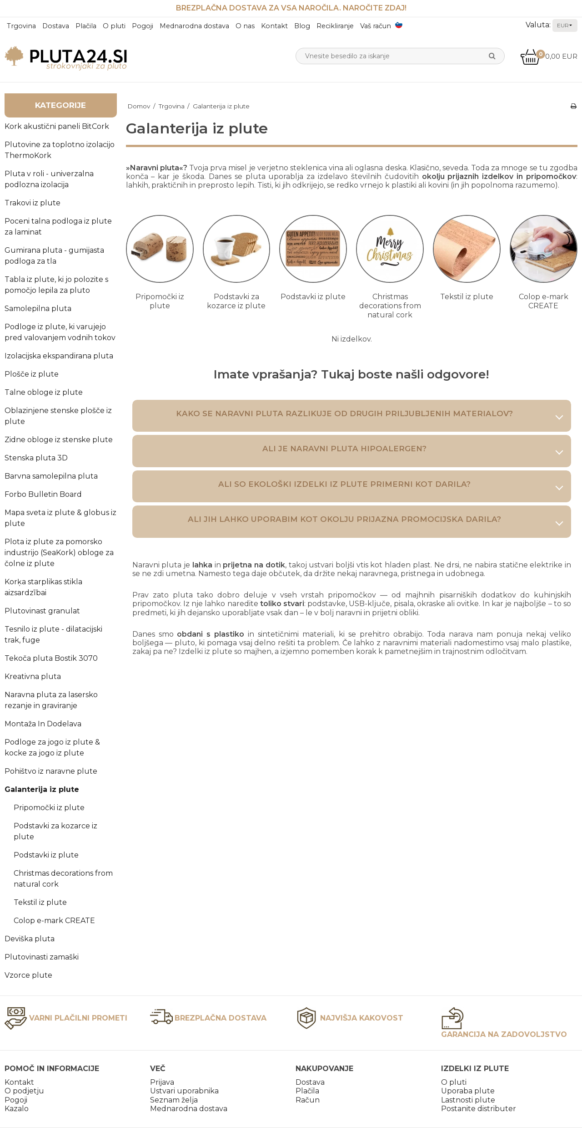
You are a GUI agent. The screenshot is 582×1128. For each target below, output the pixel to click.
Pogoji (142, 26)
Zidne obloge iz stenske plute (59, 439)
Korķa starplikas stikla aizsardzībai (43, 587)
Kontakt (274, 26)
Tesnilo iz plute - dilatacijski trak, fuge (53, 634)
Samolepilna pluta (38, 308)
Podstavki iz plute (46, 855)
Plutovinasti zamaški (42, 957)
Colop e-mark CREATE (54, 920)
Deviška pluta (30, 938)
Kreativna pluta (33, 676)
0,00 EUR (548, 56)
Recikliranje (335, 26)
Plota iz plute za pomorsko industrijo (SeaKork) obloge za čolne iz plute (59, 552)
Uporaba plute (468, 1091)
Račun (308, 1100)
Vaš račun (375, 26)
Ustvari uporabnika (184, 1091)
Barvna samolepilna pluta (51, 476)
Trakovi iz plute (32, 203)
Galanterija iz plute (42, 789)
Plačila (85, 26)
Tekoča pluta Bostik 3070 (51, 658)
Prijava (162, 1082)
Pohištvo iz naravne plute (51, 771)
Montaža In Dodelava (43, 724)
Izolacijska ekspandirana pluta (59, 356)
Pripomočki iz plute (49, 807)
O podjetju (24, 1091)
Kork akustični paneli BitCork (57, 126)
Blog (302, 26)
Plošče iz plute (32, 374)
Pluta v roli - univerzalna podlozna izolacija (49, 179)
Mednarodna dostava (194, 26)
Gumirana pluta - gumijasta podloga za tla (54, 255)
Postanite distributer (478, 1108)
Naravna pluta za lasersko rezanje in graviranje (51, 700)
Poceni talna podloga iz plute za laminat (58, 226)
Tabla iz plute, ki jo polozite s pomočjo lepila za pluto (56, 285)
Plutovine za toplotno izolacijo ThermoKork (60, 150)
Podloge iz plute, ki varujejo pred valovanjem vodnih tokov (60, 332)
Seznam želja (174, 1100)
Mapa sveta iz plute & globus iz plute (60, 518)
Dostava (55, 26)
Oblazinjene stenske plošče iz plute (58, 416)
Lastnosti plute (468, 1100)
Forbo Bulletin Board (43, 494)
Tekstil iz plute (40, 902)
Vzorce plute (28, 975)
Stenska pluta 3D (36, 458)
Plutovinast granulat (42, 611)
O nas (245, 26)
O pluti (114, 26)
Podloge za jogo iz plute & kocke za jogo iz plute (52, 747)
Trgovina (21, 26)
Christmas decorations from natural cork (63, 878)
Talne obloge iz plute (44, 392)
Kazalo (17, 1108)
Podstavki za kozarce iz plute (55, 831)
